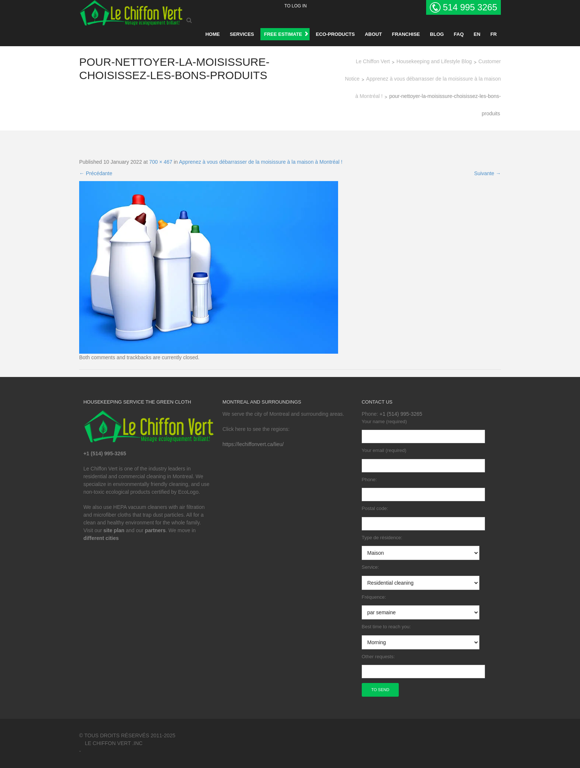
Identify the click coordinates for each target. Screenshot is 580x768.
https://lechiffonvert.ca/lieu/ (253, 444)
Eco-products (335, 34)
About (373, 34)
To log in (295, 6)
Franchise (406, 34)
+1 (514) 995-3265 (401, 414)
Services (242, 34)
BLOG (437, 34)
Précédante (95, 173)
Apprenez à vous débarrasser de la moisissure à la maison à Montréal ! (261, 162)
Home (212, 34)
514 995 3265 (470, 7)
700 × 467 (160, 162)
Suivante (487, 173)
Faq (459, 34)
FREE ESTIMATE (283, 34)
